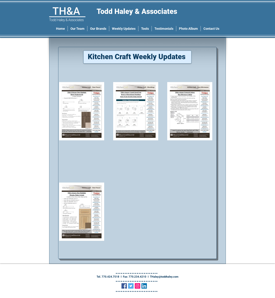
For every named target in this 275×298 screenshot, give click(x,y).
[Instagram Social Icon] (137, 286)
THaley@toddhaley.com (164, 276)
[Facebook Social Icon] (124, 286)
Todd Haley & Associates (138, 11)
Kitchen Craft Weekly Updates (137, 56)
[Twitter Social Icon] (131, 286)
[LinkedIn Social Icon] (144, 286)
